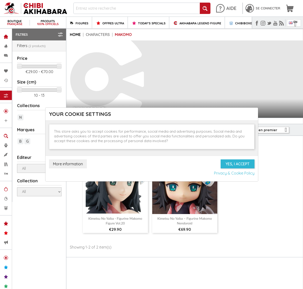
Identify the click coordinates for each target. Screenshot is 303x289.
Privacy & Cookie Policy (234, 173)
